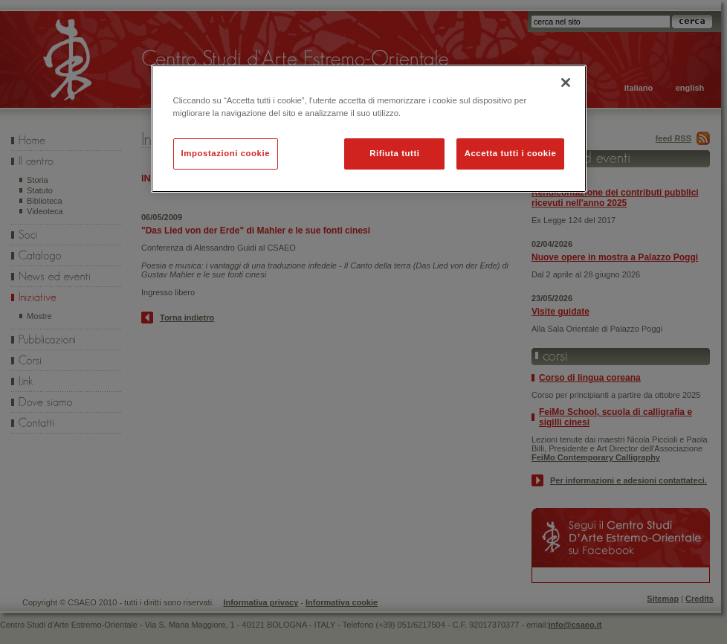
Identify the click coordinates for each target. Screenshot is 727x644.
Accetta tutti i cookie (511, 153)
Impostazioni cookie (226, 153)
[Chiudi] (565, 82)
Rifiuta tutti (394, 153)
